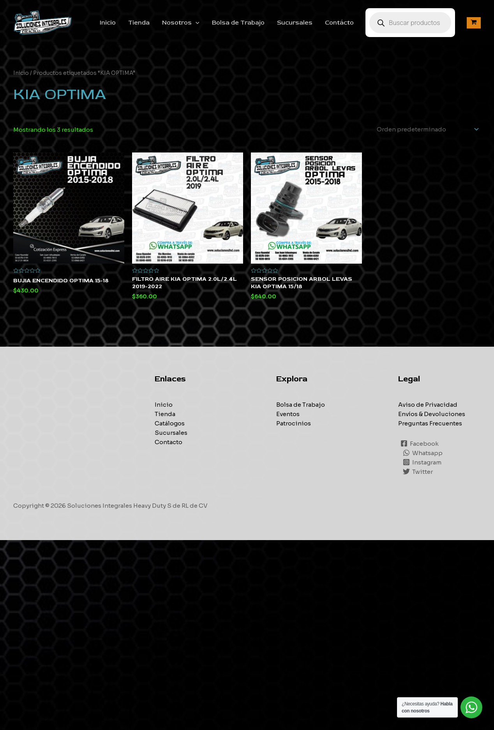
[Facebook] (419, 443)
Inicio (108, 23)
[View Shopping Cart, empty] (474, 22)
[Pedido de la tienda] (426, 129)
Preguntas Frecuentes (430, 423)
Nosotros (180, 22)
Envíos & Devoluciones (431, 414)
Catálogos (170, 423)
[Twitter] (417, 471)
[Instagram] (422, 462)
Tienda (139, 23)
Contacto (168, 442)
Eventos (288, 414)
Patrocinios (293, 423)
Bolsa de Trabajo (238, 23)
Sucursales (294, 23)
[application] (195, 22)
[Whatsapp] (422, 452)
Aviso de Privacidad (427, 404)
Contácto (339, 23)
